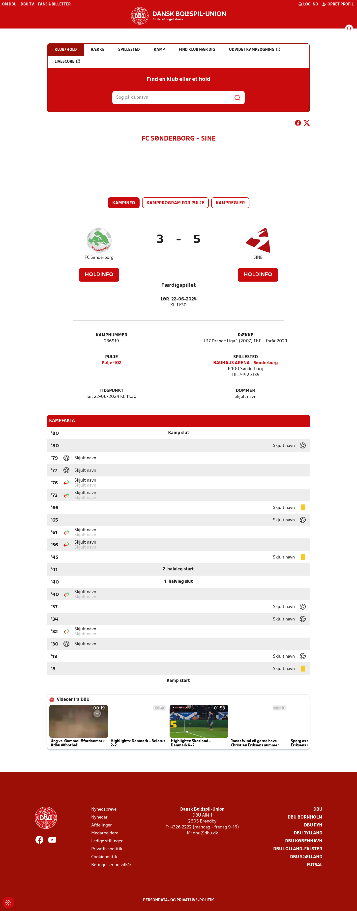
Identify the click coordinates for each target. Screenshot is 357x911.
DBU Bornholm (305, 817)
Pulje (111, 357)
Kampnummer (111, 335)
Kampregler (230, 203)
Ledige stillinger (107, 841)
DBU (317, 809)
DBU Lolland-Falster (297, 849)
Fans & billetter (54, 4)
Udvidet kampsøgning (254, 50)
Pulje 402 (111, 363)
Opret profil (338, 4)
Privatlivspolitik (106, 849)
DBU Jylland (308, 833)
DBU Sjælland (306, 857)
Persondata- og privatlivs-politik (178, 900)
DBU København (303, 841)
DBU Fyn (313, 825)
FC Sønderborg (99, 258)
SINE (258, 258)
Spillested (245, 357)
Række (245, 335)
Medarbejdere (104, 833)
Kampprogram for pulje (175, 203)
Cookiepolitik (104, 857)
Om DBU (9, 4)
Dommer (245, 391)
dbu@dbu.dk (205, 833)
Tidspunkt (111, 391)
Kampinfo (123, 203)
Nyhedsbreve (104, 809)
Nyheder (99, 817)
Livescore (67, 61)
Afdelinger (101, 825)
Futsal (314, 865)
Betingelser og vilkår (111, 865)
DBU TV (27, 4)
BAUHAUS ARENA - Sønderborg (245, 363)
